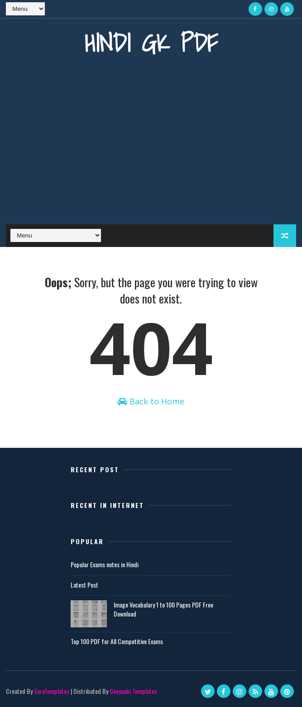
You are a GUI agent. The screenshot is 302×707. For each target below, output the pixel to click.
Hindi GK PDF (151, 43)
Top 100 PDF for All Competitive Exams (117, 641)
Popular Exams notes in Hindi (105, 564)
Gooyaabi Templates (133, 691)
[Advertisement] (151, 147)
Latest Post (84, 584)
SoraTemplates (51, 691)
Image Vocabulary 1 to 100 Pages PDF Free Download (163, 609)
